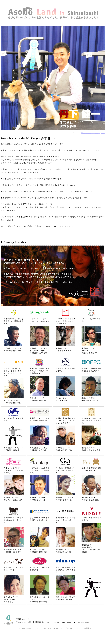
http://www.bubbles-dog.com (93, 133)
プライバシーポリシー (74, 628)
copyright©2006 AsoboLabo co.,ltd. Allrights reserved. (40, 628)
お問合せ (87, 628)
